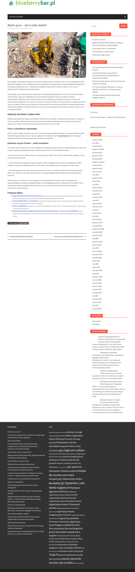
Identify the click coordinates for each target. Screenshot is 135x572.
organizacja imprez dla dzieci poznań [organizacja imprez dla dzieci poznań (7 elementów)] (65, 501)
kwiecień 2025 (97, 152)
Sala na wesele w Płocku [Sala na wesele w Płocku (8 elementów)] (70, 547)
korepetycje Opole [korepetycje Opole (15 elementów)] (60, 483)
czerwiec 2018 (97, 270)
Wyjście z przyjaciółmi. (15, 482)
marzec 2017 (96, 302)
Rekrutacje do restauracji (16, 522)
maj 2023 (95, 184)
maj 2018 (95, 274)
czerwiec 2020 (97, 235)
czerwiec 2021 (97, 207)
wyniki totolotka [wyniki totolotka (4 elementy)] (79, 563)
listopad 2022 (97, 191)
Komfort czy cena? (99, 39)
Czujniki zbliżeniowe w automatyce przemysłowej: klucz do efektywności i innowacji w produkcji (105, 75)
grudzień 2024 (97, 156)
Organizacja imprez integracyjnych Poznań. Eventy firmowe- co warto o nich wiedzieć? (45, 211)
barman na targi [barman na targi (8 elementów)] (74, 432)
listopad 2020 (97, 226)
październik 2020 (98, 229)
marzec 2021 (96, 213)
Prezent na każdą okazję (109, 371)
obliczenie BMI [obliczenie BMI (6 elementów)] (71, 495)
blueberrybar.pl (27, 28)
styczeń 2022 (97, 203)
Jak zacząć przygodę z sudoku (18, 514)
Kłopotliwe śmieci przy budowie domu (27, 196)
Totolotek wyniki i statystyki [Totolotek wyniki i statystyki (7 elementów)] (70, 551)
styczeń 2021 (97, 219)
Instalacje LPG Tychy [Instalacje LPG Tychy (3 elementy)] (62, 467)
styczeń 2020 (97, 251)
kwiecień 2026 (97, 140)
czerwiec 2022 (97, 197)
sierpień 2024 (97, 165)
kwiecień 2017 (97, 299)
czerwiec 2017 (97, 293)
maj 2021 (95, 210)
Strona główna (16, 17)
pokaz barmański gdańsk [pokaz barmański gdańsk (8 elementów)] (71, 528)
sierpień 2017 (97, 289)
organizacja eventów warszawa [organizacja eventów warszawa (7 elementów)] (62, 498)
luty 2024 (95, 175)
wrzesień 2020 (97, 232)
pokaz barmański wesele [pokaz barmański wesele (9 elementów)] (62, 531)
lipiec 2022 (96, 194)
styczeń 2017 (97, 309)
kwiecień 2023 (97, 187)
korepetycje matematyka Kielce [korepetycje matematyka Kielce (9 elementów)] (65, 478)
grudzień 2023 (97, 178)
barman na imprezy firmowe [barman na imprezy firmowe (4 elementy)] (57, 432)
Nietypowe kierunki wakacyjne (21, 236)
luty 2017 (95, 305)
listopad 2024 (97, 159)
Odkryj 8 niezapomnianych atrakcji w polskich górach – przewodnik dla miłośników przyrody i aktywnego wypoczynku (24, 499)
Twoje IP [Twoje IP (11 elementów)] (53, 554)
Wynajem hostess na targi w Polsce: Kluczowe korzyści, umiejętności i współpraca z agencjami (106, 402)
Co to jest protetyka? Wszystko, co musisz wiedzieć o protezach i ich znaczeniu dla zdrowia (107, 89)
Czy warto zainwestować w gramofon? (68, 236)
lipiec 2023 (96, 181)
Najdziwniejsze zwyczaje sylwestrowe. (21, 464)
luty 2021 (95, 216)
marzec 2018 (96, 280)
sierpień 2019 (97, 258)
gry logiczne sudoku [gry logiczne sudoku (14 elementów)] (72, 450)
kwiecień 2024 (97, 168)
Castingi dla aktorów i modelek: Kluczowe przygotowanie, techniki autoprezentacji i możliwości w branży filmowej (23, 446)
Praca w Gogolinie (20, 206)
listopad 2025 (97, 146)
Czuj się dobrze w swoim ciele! (103, 52)
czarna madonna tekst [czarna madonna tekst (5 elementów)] (57, 436)
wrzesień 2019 (97, 254)
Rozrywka (95, 324)
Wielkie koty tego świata (101, 55)
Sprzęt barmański (14, 441)
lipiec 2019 (96, 261)
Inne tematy (24, 223)
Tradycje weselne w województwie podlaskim (24, 479)
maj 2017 (95, 296)
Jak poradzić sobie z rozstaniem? (25, 201)
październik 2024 (98, 162)
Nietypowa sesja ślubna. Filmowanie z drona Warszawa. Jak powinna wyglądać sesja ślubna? (108, 355)
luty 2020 (95, 248)
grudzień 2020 (97, 222)
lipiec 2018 (96, 267)
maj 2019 (95, 264)
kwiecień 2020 (97, 242)
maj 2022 (95, 200)
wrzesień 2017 (97, 286)
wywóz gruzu (73, 87)
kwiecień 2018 (97, 277)
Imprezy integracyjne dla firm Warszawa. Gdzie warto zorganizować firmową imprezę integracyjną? (111, 339)
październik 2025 (98, 149)
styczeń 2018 (97, 283)
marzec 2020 (96, 245)
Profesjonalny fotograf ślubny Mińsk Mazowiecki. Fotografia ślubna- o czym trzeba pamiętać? (107, 384)
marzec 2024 (96, 172)
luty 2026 (95, 143)
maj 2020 (95, 238)
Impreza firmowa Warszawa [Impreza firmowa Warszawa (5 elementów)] (59, 454)
